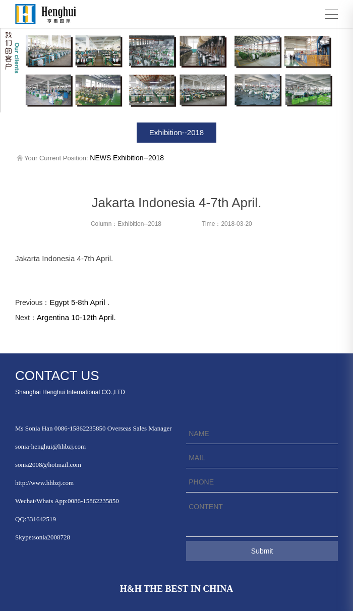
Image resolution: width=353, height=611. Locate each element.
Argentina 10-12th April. (76, 317)
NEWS (100, 158)
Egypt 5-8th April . (79, 302)
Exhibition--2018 (176, 132)
